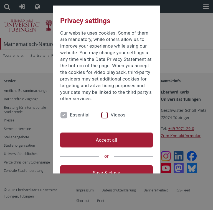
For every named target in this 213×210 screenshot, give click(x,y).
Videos (118, 115)
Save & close (106, 172)
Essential (80, 115)
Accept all (106, 140)
